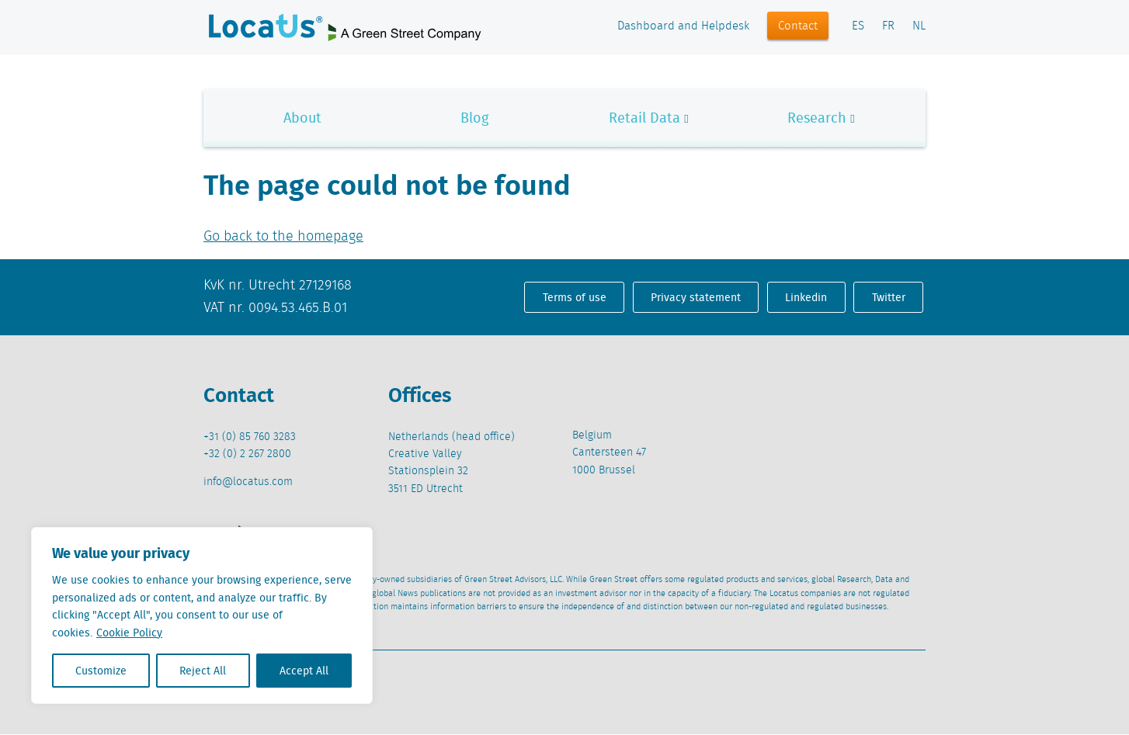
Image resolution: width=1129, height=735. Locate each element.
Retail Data (644, 117)
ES (858, 26)
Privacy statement (696, 297)
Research (816, 117)
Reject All (202, 670)
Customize (101, 670)
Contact (798, 26)
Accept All (304, 670)
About (302, 117)
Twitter (888, 297)
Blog (474, 117)
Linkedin (806, 297)
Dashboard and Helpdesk (683, 26)
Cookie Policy (129, 632)
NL (919, 26)
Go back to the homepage (283, 237)
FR (888, 26)
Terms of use (574, 297)
